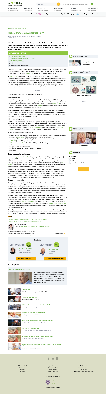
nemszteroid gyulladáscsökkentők (18, 157)
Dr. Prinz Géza (54, 249)
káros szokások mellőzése (18, 143)
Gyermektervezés (51, 14)
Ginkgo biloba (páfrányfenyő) (57, 203)
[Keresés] (47, 4)
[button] (13, 10)
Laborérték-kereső (83, 4)
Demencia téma (25, 235)
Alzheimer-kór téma (16, 235)
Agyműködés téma (34, 235)
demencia (30, 73)
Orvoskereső (66, 4)
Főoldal (9, 28)
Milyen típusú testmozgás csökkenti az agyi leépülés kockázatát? (28, 219)
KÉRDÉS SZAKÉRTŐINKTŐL (26, 258)
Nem (73, 158)
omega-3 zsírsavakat (28, 201)
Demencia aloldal (22, 28)
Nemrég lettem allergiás (78, 163)
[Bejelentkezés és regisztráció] (92, 4)
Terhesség (36, 14)
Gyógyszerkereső (74, 4)
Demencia (95, 14)
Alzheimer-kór (14, 76)
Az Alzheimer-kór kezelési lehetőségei (21, 63)
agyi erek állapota (37, 127)
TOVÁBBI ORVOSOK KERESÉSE (55, 258)
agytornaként (56, 103)
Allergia (85, 14)
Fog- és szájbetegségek (70, 14)
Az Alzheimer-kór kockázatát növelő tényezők (23, 58)
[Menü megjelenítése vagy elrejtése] (96, 4)
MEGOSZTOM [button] (60, 233)
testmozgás (20, 137)
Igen (73, 160)
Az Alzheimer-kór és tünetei (18, 56)
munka (40, 105)
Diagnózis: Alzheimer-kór (17, 62)
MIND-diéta (13, 141)
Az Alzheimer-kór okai (16, 60)
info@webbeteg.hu (55, 376)
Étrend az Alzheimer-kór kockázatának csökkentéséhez (25, 221)
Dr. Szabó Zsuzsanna (26, 249)
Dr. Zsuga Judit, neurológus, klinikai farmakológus (35, 226)
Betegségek (15, 28)
